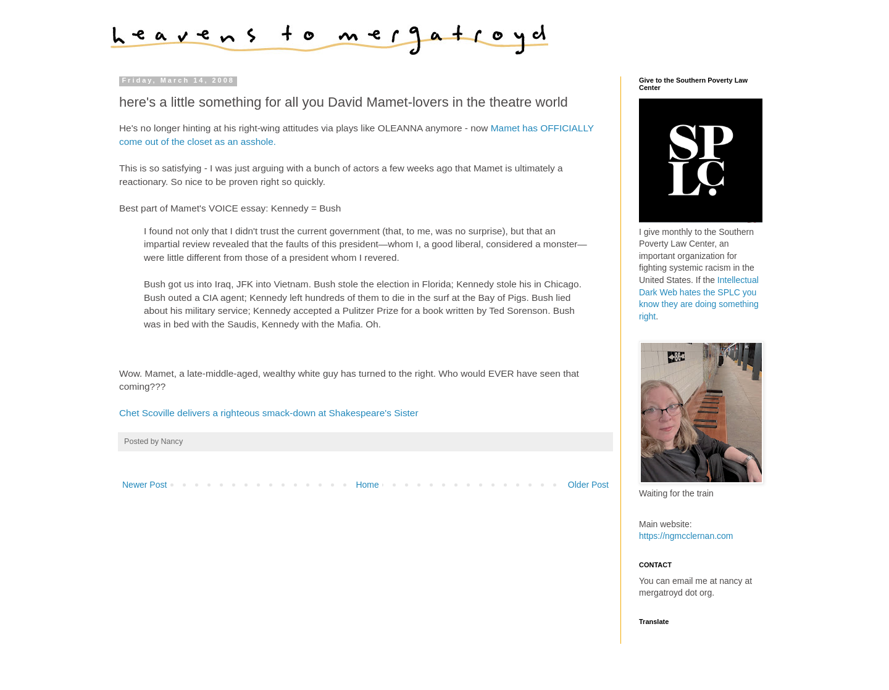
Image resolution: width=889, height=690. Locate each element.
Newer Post (144, 485)
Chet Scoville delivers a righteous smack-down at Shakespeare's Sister (269, 413)
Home (367, 485)
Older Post (588, 485)
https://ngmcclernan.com (686, 536)
